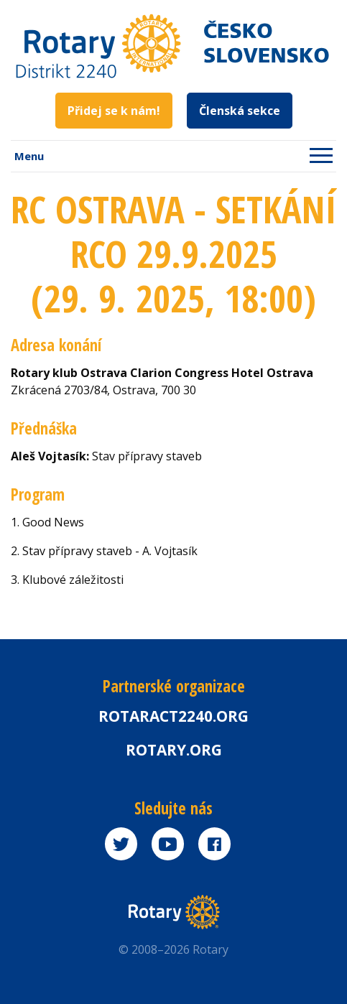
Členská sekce (239, 110)
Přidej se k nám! (114, 110)
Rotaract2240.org (173, 716)
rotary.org (174, 750)
